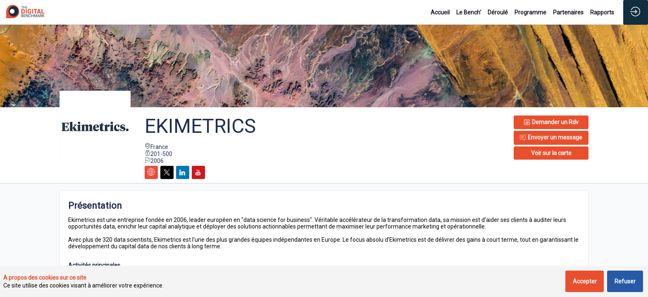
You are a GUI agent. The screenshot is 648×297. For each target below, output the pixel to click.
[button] (551, 153)
